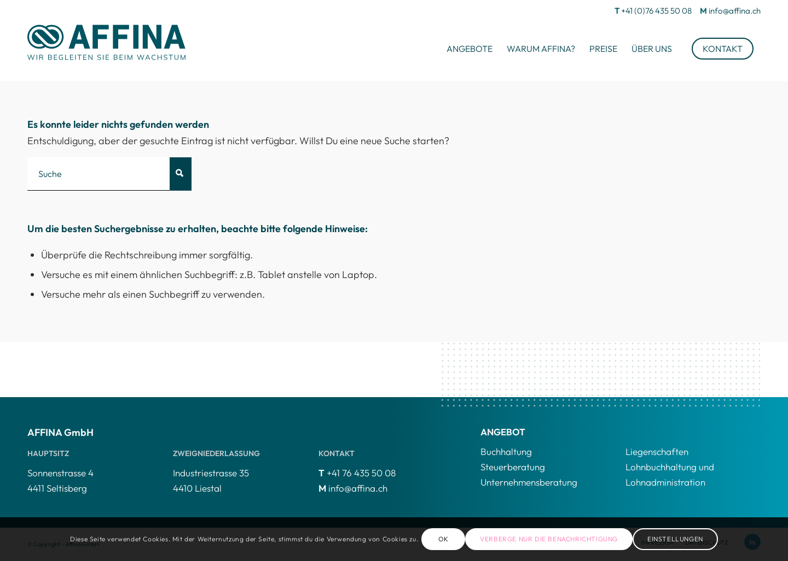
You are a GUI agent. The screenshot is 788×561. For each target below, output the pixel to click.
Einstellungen (675, 539)
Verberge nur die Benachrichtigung (549, 539)
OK (443, 539)
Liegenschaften (656, 451)
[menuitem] (469, 48)
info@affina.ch (735, 10)
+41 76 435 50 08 (361, 473)
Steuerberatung (512, 467)
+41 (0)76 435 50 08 (656, 10)
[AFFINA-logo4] (106, 41)
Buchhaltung (506, 451)
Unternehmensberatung (528, 482)
